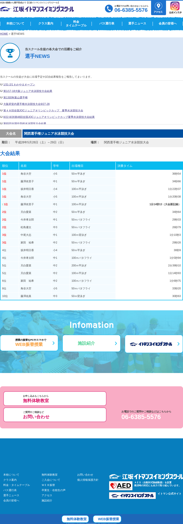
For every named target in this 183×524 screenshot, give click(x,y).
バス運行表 (106, 23)
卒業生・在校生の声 (54, 472)
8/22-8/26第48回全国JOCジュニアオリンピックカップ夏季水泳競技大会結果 (49, 117)
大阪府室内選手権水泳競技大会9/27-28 (26, 104)
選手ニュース (137, 23)
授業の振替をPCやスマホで (30, 342)
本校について (15, 23)
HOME (4, 33)
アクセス (47, 477)
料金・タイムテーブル (16, 467)
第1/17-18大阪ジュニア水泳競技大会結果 (27, 91)
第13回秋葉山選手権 (15, 97)
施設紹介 (86, 343)
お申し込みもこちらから (36, 399)
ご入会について (51, 462)
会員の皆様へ (168, 23)
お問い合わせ (85, 457)
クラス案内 (45, 23)
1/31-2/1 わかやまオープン (19, 84)
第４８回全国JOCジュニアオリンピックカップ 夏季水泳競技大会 (43, 110)
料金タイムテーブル (76, 23)
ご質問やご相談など (89, 399)
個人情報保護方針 (87, 462)
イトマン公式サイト (170, 476)
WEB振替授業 (114, 519)
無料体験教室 (50, 457)
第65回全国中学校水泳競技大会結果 (24, 123)
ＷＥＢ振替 (48, 467)
